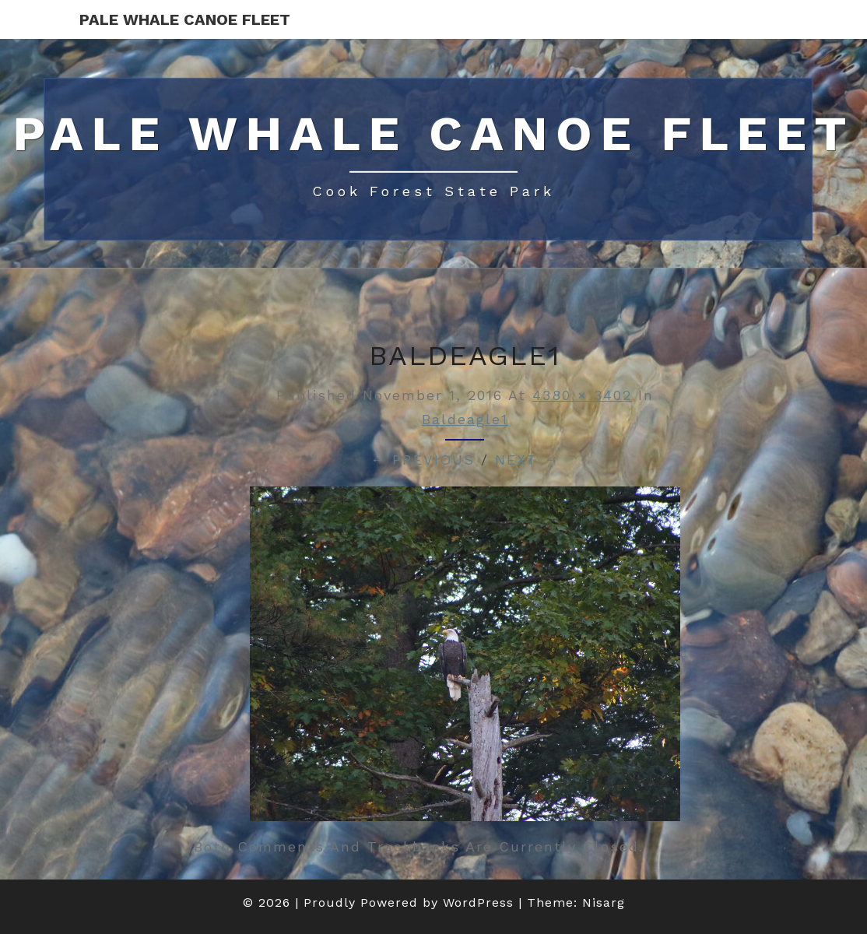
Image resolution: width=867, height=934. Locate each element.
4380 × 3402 (582, 395)
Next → (527, 459)
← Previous (422, 459)
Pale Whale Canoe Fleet (184, 19)
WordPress (478, 902)
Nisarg (603, 902)
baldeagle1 (465, 419)
